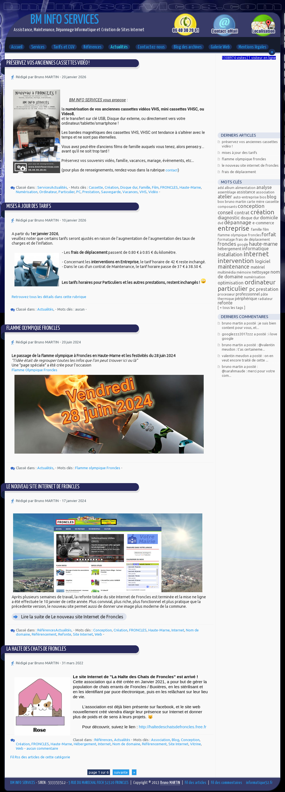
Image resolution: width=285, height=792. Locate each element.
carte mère (256, 201)
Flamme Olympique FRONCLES (33, 328)
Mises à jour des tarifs (28, 206)
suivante (121, 772)
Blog (175, 740)
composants (228, 206)
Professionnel (248, 294)
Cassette (96, 187)
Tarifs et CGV (64, 47)
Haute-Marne (190, 187)
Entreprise (234, 228)
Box (221, 201)
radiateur (265, 299)
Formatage (227, 239)
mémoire (244, 272)
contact (172, 170)
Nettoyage (261, 272)
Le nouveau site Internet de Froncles (42, 487)
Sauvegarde (111, 192)
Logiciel (262, 261)
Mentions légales (252, 47)
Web (98, 634)
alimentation (245, 188)
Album (230, 188)
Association (160, 740)
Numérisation (27, 192)
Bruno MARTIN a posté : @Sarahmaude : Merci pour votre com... (248, 371)
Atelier (225, 196)
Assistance (246, 192)
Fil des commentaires (226, 783)
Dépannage (238, 222)
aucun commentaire (42, 748)
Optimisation (231, 282)
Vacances (130, 192)
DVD (221, 223)
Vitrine (195, 744)
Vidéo (153, 192)
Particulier (66, 192)
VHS (143, 192)
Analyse (264, 187)
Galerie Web (220, 47)
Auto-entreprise (246, 197)
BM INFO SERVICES (64, 20)
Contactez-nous (151, 47)
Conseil (226, 212)
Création (112, 187)
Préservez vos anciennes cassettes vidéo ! (48, 63)
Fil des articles (195, 783)
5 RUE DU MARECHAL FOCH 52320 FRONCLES (98, 783)
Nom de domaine (126, 744)
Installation (231, 254)
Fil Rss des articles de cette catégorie (40, 757)
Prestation (90, 192)
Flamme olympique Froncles (97, 468)
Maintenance (234, 266)
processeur (227, 294)
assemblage (227, 192)
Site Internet (83, 634)
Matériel (258, 267)
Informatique (255, 248)
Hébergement (85, 744)
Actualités (119, 47)
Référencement (44, 634)
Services (38, 47)
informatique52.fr (259, 783)
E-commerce (263, 223)
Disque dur (128, 187)
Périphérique (246, 298)
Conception (102, 630)
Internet (177, 630)
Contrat (242, 212)
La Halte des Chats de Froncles (36, 649)
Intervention (236, 260)
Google (243, 244)
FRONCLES (169, 187)
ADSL (221, 188)
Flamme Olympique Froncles (34, 370)
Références (92, 47)
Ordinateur (48, 192)
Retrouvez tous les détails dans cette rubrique (49, 297)
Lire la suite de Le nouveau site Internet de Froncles (72, 616)
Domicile (269, 217)
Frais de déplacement (239, 172)
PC (78, 192)
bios (263, 197)
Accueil (16, 47)
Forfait (269, 234)
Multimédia (227, 272)
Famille (144, 187)
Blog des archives (188, 47)
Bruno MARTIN (236, 201)
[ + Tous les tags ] (231, 307)
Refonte (64, 634)
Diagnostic (229, 217)
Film (155, 187)
